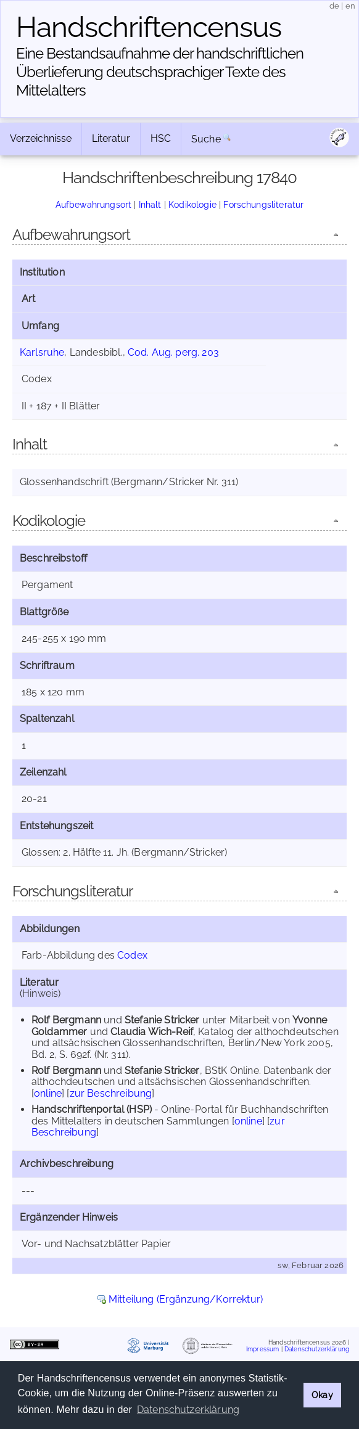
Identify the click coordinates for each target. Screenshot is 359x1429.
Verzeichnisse (41, 138)
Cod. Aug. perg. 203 (173, 352)
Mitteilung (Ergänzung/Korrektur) (186, 1299)
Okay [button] (322, 1395)
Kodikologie (192, 204)
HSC (161, 138)
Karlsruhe (42, 352)
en (350, 5)
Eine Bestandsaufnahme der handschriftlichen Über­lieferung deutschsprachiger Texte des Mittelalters (159, 71)
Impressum (262, 1349)
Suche (206, 139)
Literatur (111, 138)
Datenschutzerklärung (316, 1349)
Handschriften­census (148, 27)
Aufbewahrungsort (94, 204)
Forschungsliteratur (263, 204)
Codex (132, 955)
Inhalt (150, 204)
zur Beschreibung (111, 1093)
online (48, 1093)
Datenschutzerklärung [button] (188, 1409)
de (334, 5)
